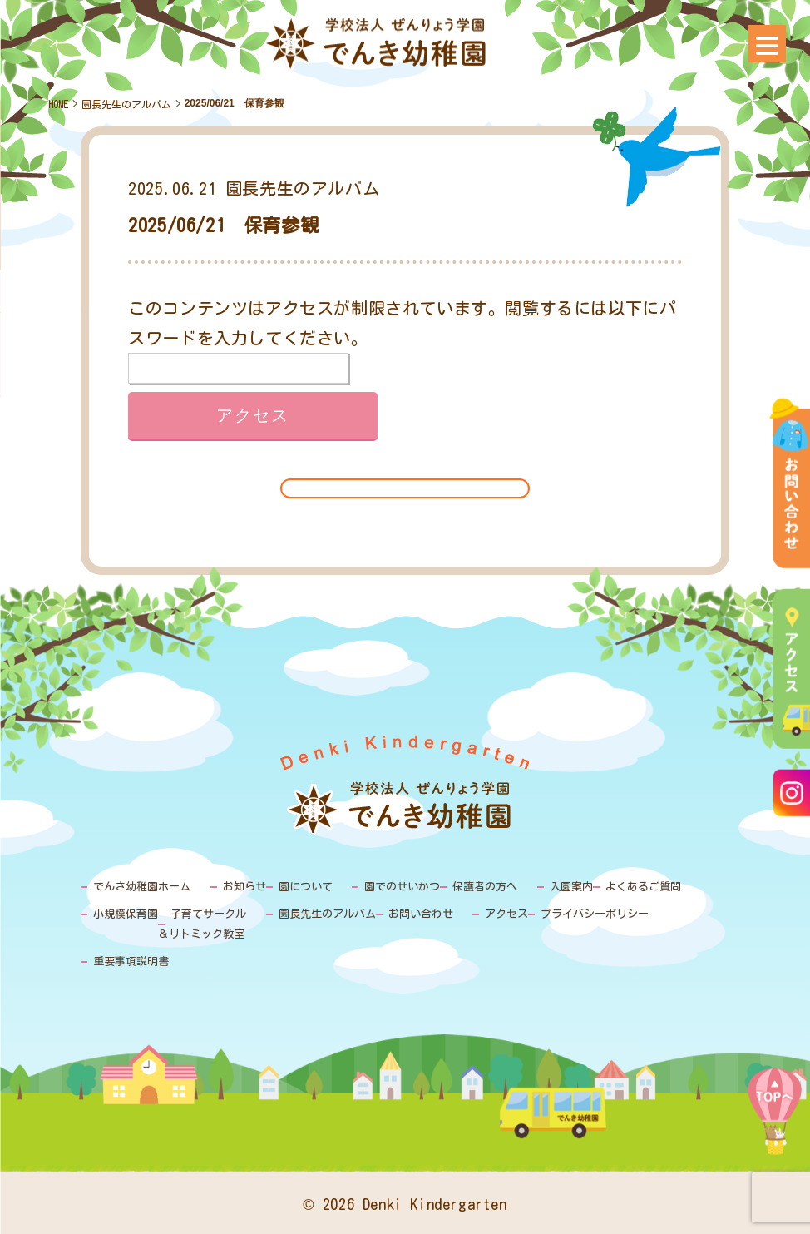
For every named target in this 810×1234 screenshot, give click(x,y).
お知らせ (244, 886)
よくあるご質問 (643, 886)
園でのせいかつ (402, 886)
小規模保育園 (125, 914)
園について (306, 886)
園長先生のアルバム (126, 104)
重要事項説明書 (131, 961)
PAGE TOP (775, 1126)
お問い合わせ (420, 914)
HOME (58, 104)
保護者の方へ (484, 886)
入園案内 (571, 886)
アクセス (506, 914)
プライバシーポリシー (595, 914)
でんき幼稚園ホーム (141, 886)
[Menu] (767, 43)
